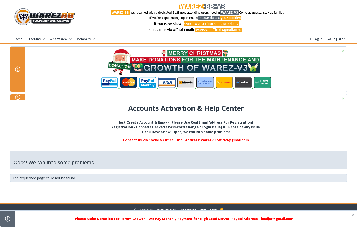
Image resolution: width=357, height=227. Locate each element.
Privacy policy (188, 209)
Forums (35, 39)
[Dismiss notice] (342, 51)
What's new (58, 39)
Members (83, 39)
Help (203, 209)
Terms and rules (166, 209)
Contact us (146, 209)
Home (17, 39)
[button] (43, 38)
